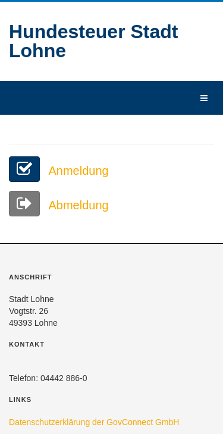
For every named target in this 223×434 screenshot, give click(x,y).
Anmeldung (59, 170)
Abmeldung (59, 205)
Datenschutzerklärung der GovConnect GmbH (94, 422)
